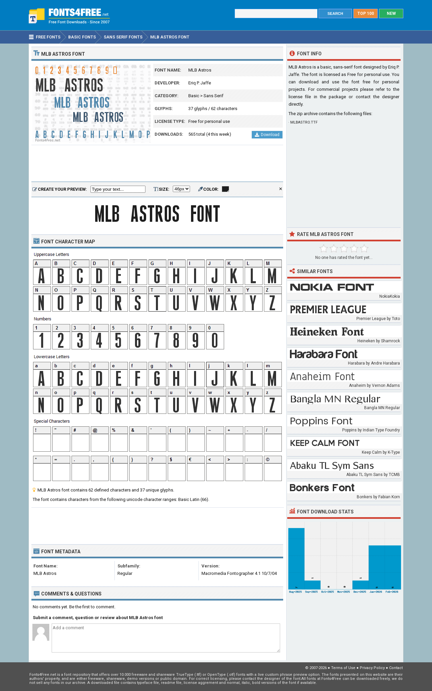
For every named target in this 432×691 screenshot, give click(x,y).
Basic (193, 95)
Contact (396, 668)
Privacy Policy (372, 668)
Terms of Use (343, 668)
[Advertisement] (157, 164)
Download (267, 134)
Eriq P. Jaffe (199, 82)
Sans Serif (213, 95)
